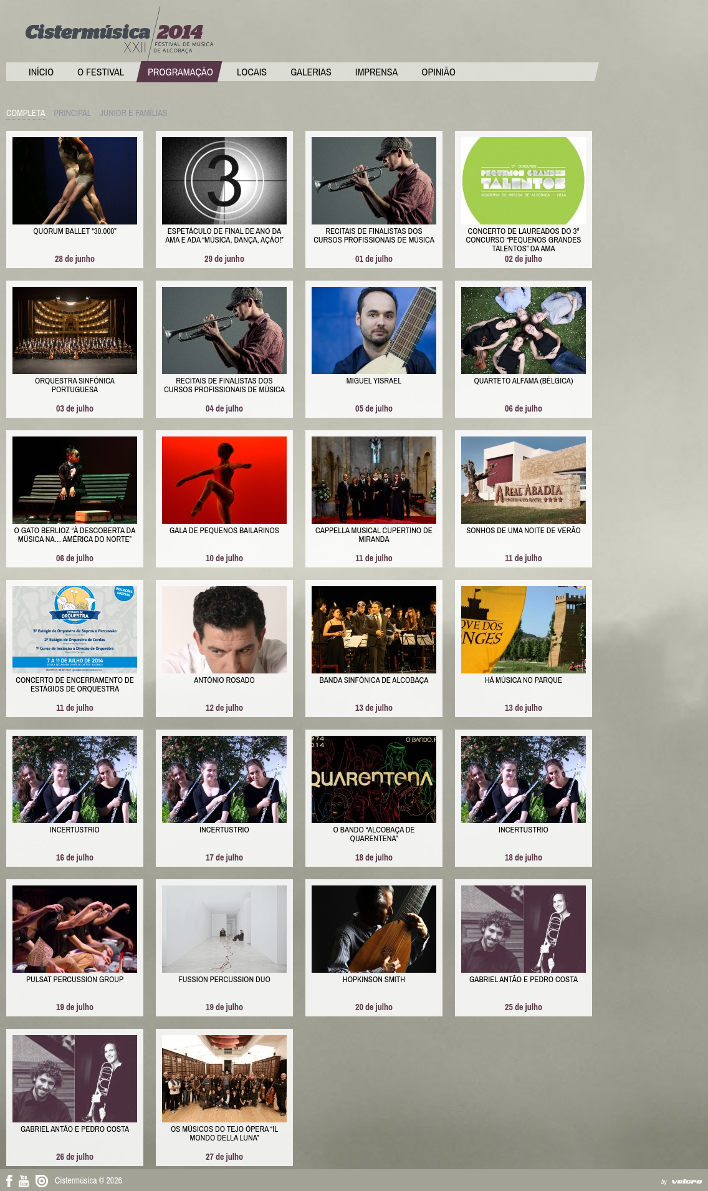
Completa (25, 112)
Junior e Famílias (133, 112)
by (664, 1182)
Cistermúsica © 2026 (88, 1180)
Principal (72, 112)
